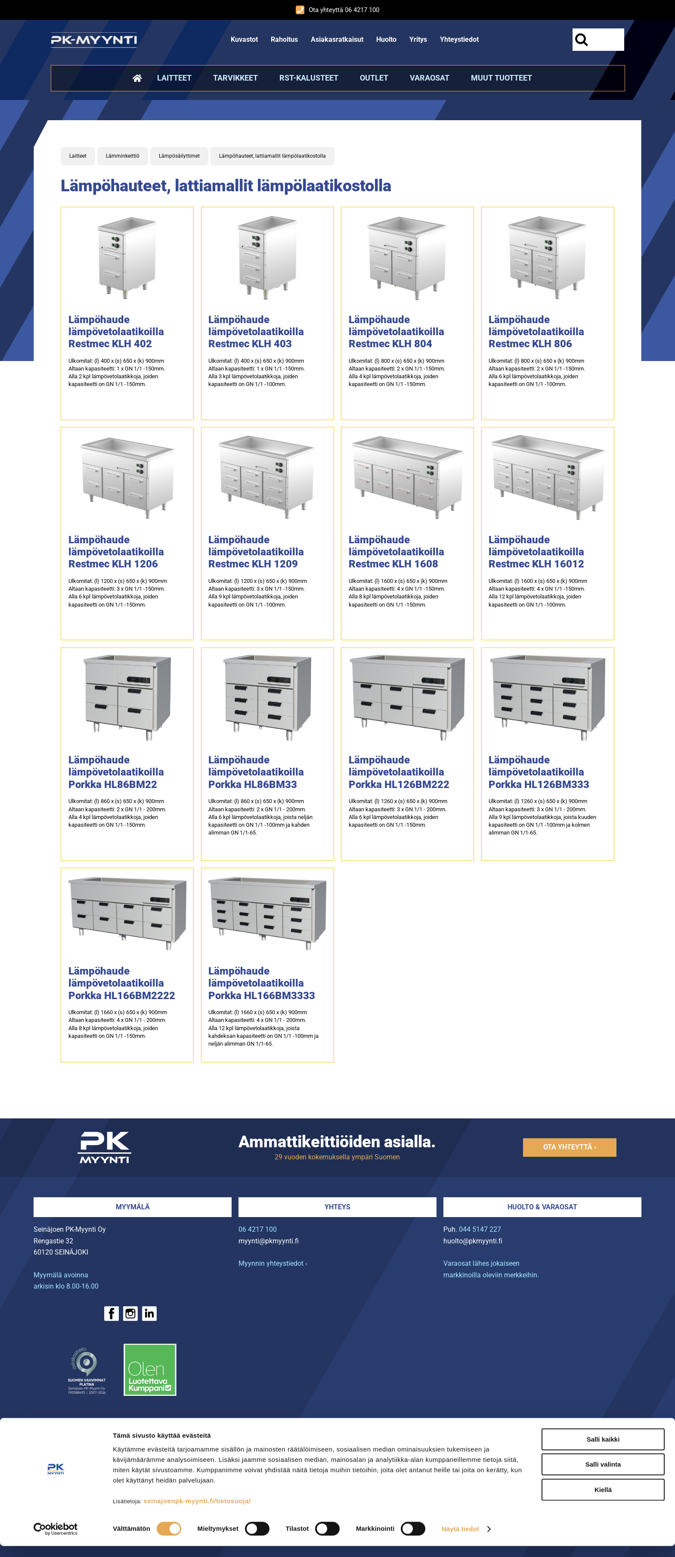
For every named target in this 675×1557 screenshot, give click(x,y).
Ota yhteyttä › (569, 1147)
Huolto (386, 39)
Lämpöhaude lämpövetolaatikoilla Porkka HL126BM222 (399, 772)
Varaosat (429, 78)
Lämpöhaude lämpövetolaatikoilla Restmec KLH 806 (536, 332)
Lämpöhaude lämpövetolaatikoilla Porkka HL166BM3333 (261, 983)
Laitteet (174, 78)
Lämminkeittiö (122, 156)
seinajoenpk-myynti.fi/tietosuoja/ (197, 1511)
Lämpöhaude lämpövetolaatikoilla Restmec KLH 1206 (116, 552)
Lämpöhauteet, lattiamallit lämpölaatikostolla (272, 156)
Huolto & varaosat (542, 1207)
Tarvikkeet (235, 78)
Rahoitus (284, 39)
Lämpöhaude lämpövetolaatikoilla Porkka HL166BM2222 (121, 983)
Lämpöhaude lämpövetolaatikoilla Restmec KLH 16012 (536, 552)
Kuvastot (244, 39)
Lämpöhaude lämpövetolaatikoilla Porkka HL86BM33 (256, 772)
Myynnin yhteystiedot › (272, 1263)
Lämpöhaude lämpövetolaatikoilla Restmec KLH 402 (116, 332)
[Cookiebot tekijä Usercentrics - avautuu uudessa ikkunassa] (55, 1540)
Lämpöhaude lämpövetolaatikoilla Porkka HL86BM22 (116, 772)
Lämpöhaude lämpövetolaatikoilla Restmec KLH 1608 (396, 552)
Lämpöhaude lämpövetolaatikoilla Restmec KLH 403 (256, 332)
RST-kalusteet (308, 78)
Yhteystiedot (459, 39)
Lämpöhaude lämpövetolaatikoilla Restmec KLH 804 (396, 332)
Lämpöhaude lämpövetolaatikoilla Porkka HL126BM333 (539, 772)
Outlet (374, 78)
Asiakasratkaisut (337, 39)
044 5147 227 (480, 1229)
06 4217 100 (257, 1229)
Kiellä (603, 1500)
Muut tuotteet (501, 78)
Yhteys (337, 1207)
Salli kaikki (603, 1450)
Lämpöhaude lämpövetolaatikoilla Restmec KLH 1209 (256, 552)
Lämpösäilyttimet (179, 156)
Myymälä (133, 1207)
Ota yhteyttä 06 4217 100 (337, 10)
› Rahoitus (69, 1427)
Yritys (418, 39)
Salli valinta (603, 1475)
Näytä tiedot (460, 1540)
